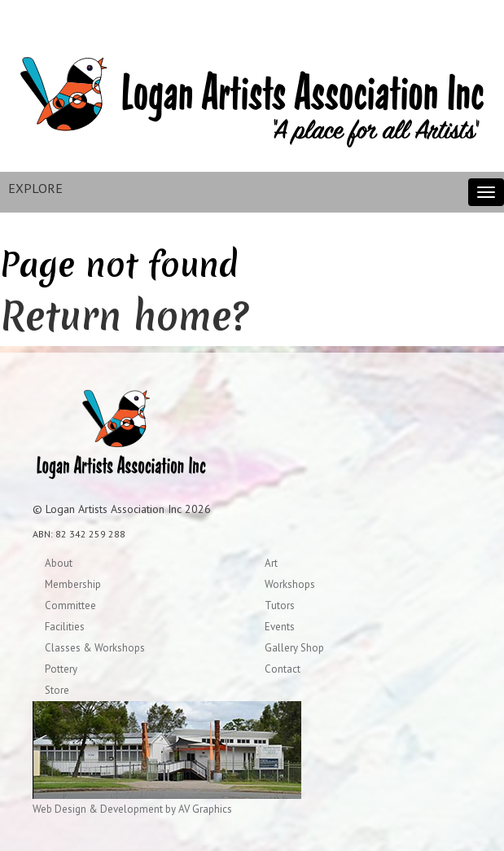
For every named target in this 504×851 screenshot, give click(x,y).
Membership (73, 584)
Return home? (124, 315)
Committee (70, 605)
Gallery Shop (294, 648)
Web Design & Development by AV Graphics (132, 809)
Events (280, 627)
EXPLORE (35, 188)
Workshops (290, 584)
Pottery (61, 669)
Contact (282, 669)
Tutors (280, 605)
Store (57, 690)
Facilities (65, 627)
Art (271, 563)
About (58, 563)
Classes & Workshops (95, 648)
